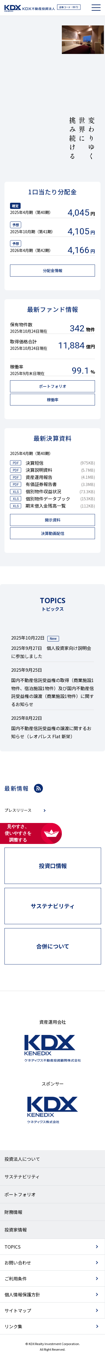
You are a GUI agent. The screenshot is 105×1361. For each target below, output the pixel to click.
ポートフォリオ (20, 1194)
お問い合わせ (17, 1262)
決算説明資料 (39, 469)
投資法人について (22, 1159)
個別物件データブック (48, 498)
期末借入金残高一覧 (46, 505)
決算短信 (34, 462)
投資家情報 (15, 1229)
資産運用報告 (39, 477)
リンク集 (13, 1326)
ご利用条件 (15, 1278)
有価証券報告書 (41, 484)
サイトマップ (17, 1310)
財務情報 (13, 1212)
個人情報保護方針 (22, 1294)
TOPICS (12, 1246)
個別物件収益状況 (43, 491)
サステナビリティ (22, 1176)
